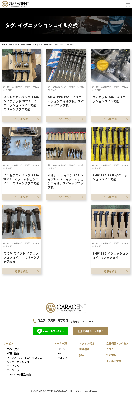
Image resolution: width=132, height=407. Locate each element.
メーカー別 (60, 343)
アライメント (14, 366)
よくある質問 (113, 361)
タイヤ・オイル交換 (18, 362)
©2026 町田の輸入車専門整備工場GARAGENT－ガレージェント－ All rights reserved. (66, 390)
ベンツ (61, 349)
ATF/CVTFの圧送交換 (19, 374)
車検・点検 (13, 349)
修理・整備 (13, 353)
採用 (81, 355)
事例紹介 (84, 349)
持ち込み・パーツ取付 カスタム (24, 357)
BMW (61, 353)
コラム (110, 349)
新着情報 (111, 355)
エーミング (13, 370)
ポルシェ (63, 357)
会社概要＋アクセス (117, 343)
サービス (8, 343)
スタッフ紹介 (86, 343)
